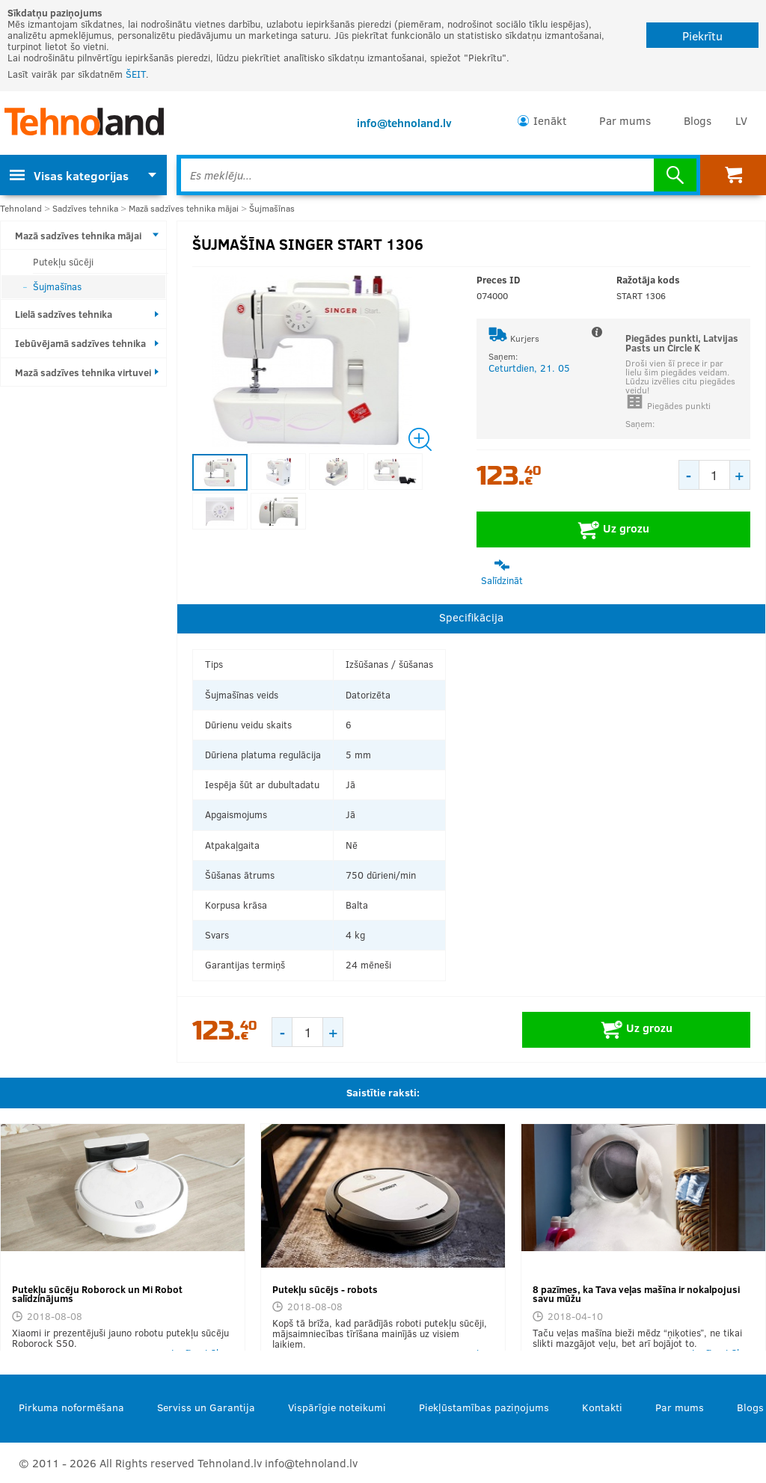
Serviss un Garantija (206, 1407)
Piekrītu (702, 35)
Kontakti (602, 1407)
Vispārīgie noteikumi (337, 1407)
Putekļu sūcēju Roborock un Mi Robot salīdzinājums (97, 1294)
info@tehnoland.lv (404, 122)
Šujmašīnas (272, 208)
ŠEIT (136, 74)
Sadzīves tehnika (85, 208)
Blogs (697, 120)
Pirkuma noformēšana (71, 1407)
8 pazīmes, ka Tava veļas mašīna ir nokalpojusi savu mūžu (636, 1294)
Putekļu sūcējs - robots (325, 1289)
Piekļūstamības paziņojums (484, 1407)
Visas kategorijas (69, 175)
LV (741, 120)
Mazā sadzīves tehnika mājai (184, 208)
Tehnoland (21, 208)
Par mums (625, 120)
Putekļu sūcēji (63, 261)
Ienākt (549, 120)
